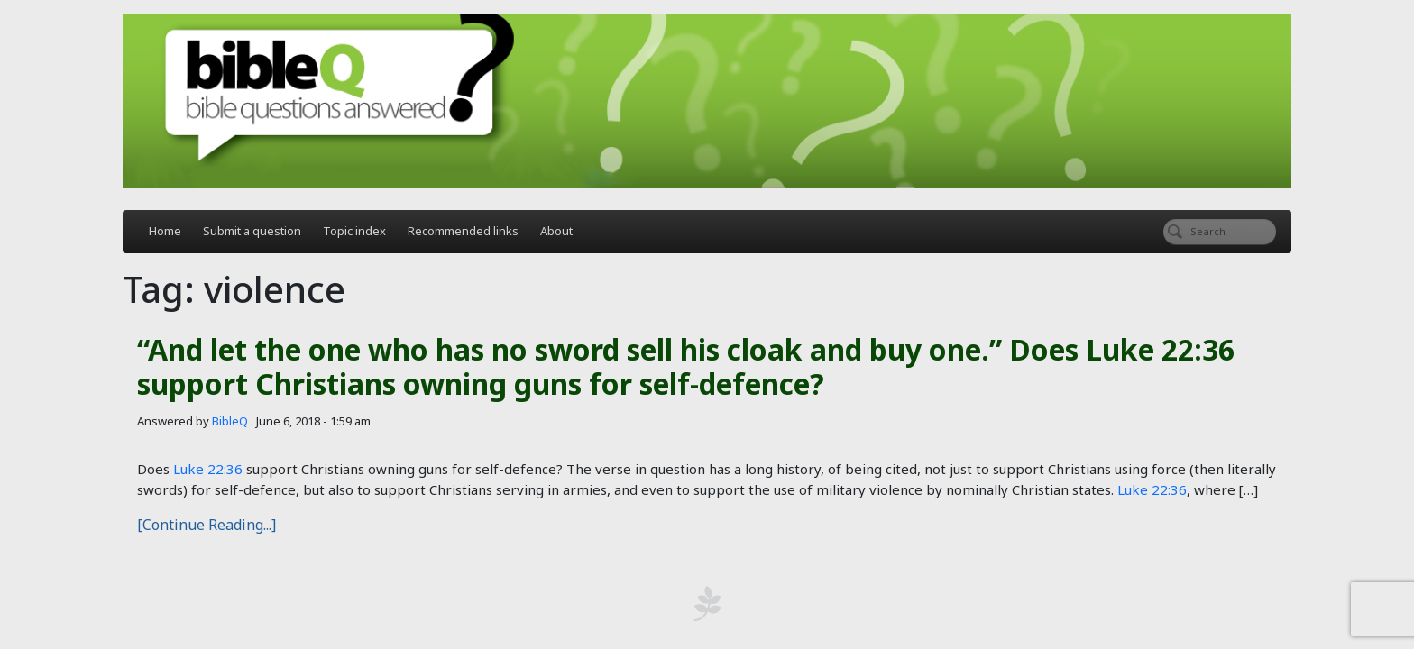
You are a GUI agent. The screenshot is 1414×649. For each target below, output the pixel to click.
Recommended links (463, 231)
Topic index (354, 231)
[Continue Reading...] (206, 525)
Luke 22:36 (208, 469)
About (556, 231)
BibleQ (230, 421)
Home (165, 231)
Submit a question (252, 231)
